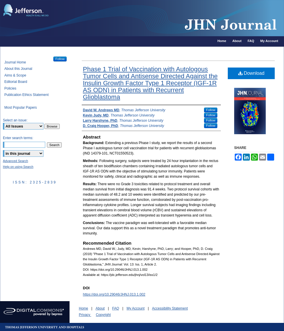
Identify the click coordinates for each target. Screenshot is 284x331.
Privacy (85, 315)
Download (251, 73)
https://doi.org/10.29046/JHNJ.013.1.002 (114, 294)
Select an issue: (15, 120)
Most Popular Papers (20, 108)
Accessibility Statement (170, 308)
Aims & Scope (15, 75)
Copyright (103, 315)
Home (83, 308)
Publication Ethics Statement (26, 95)
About (100, 308)
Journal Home (15, 62)
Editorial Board (15, 82)
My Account (136, 308)
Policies (10, 88)
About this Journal (18, 69)
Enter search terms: (18, 138)
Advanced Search (15, 161)
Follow (210, 110)
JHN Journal (168, 18)
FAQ (115, 308)
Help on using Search (18, 166)
